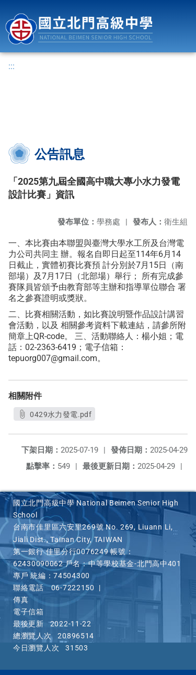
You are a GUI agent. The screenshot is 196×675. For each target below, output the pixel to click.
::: (11, 66)
